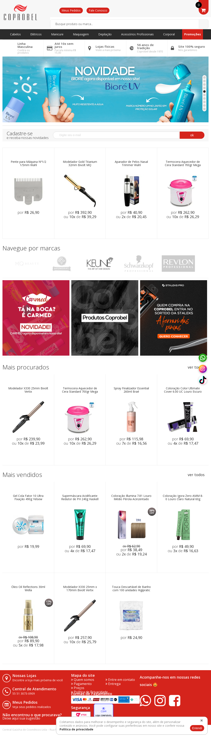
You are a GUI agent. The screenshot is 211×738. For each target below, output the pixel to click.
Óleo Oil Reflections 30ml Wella (28, 588)
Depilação (105, 34)
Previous (7, 263)
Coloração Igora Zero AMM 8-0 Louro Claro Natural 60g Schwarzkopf (183, 497)
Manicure (57, 34)
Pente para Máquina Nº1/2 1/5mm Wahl (28, 163)
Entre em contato (120, 679)
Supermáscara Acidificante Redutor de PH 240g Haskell (79, 497)
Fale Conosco (98, 10)
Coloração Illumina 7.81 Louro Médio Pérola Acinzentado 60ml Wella (131, 497)
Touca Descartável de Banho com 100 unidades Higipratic (131, 588)
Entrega (113, 683)
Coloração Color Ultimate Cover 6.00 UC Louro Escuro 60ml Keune (183, 390)
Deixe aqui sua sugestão (21, 718)
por (28, 212)
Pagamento (81, 683)
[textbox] (129, 24)
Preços (77, 688)
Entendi (197, 728)
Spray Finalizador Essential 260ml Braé (131, 390)
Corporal (169, 34)
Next (204, 263)
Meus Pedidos (71, 10)
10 (204, 109)
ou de (80, 216)
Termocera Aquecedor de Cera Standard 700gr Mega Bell (183, 163)
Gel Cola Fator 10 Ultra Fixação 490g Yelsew (28, 497)
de (131, 546)
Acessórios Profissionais (137, 34)
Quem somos (82, 679)
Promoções (192, 34)
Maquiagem (81, 34)
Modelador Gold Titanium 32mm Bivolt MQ (80, 163)
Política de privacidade (76, 729)
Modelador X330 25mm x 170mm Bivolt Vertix (80, 588)
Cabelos (15, 34)
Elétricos (36, 34)
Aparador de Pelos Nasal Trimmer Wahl (131, 163)
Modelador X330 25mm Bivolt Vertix (28, 390)
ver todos (196, 367)
